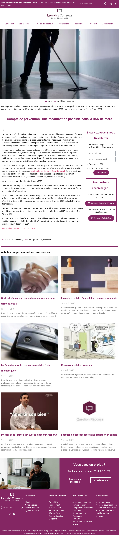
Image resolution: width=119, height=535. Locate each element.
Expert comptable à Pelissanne (41, 533)
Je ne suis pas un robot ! (99, 168)
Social (50, 101)
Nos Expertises (26, 24)
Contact (93, 24)
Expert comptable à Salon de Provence (14, 531)
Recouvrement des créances (76, 365)
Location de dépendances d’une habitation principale (89, 434)
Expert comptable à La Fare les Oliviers (64, 533)
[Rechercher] (104, 3)
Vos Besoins (64, 24)
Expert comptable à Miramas (58, 531)
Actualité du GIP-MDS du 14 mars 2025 (18, 228)
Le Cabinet (9, 24)
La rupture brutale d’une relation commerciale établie (89, 298)
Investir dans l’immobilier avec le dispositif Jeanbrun (29, 434)
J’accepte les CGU (96, 164)
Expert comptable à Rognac (86, 533)
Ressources (80, 24)
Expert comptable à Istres (77, 531)
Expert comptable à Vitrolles (95, 531)
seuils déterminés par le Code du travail (48, 171)
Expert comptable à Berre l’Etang (38, 531)
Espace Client (108, 24)
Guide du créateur (45, 24)
